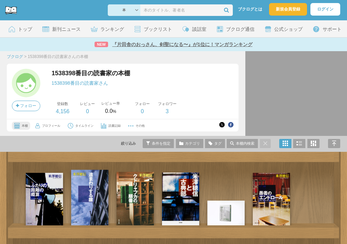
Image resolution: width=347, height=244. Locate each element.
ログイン (325, 9)
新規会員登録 (288, 9)
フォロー (26, 105)
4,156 (62, 111)
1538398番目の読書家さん (80, 83)
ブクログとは (250, 9)
